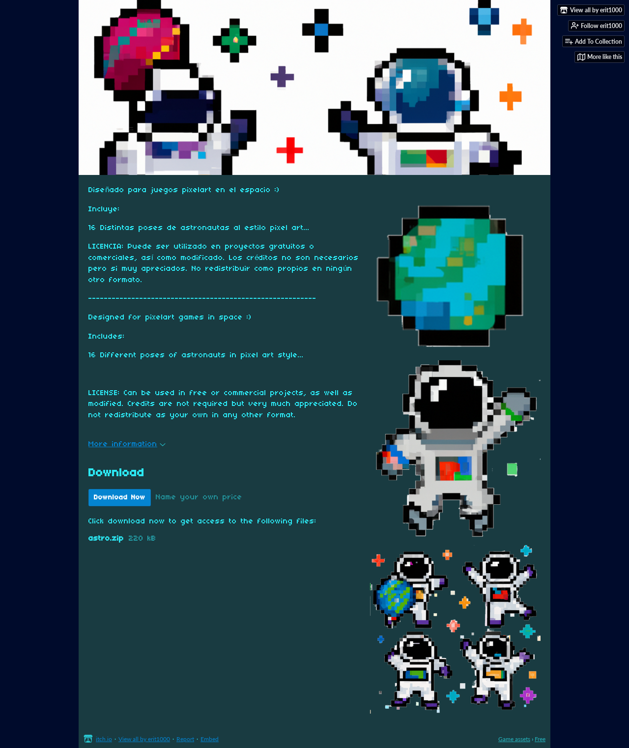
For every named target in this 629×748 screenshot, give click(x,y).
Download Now (119, 497)
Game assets (514, 739)
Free (540, 739)
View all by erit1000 (144, 739)
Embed (209, 739)
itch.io (104, 739)
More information (127, 444)
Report (185, 739)
